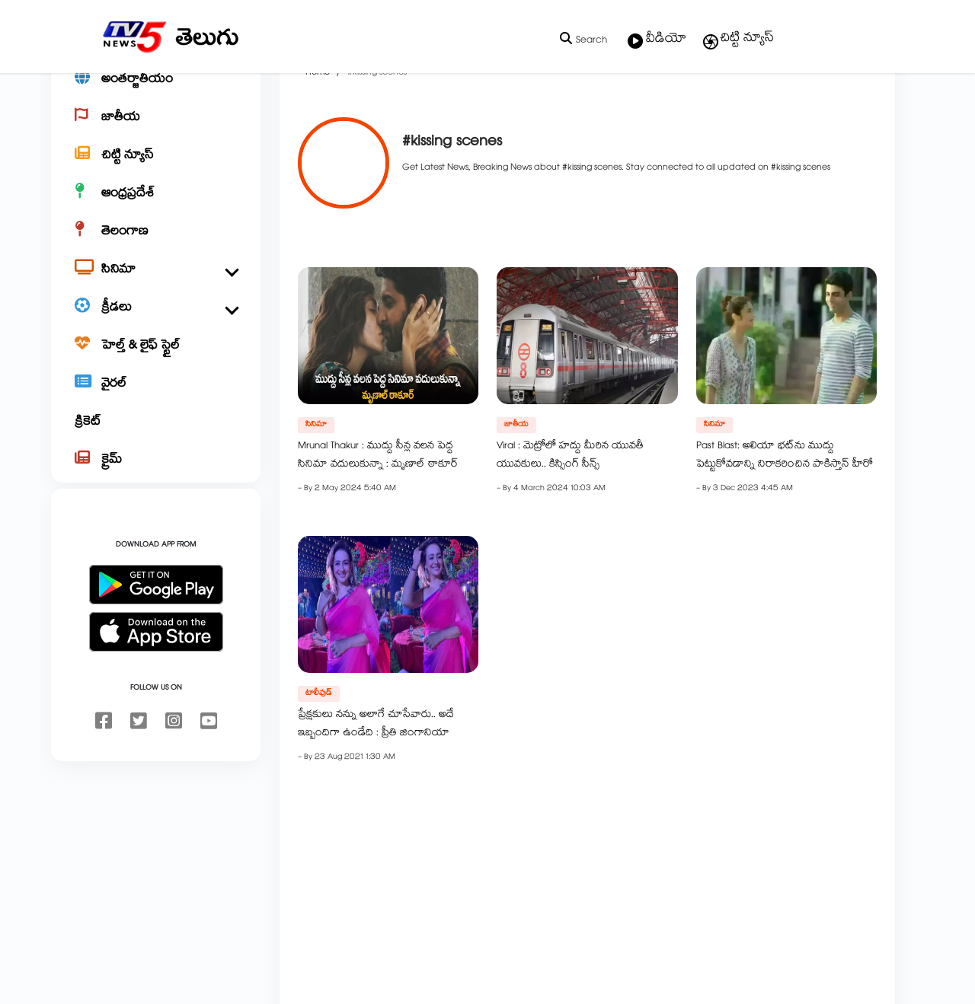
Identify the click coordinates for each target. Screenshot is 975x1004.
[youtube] (208, 776)
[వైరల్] (156, 438)
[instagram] (173, 776)
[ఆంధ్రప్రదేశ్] (156, 248)
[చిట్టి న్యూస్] (156, 210)
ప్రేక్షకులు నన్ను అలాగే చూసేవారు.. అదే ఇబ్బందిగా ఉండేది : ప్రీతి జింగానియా (376, 778)
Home (317, 126)
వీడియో (657, 40)
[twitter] (138, 776)
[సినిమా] (156, 324)
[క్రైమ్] (156, 514)
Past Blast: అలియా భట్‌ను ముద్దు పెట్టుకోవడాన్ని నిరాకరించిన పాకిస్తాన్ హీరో (784, 509)
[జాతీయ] (156, 172)
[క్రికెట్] (156, 476)
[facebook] (103, 776)
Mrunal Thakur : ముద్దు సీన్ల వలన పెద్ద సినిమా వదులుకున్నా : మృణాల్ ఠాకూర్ (378, 509)
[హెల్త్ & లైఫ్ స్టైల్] (156, 400)
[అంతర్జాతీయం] (156, 134)
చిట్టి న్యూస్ (738, 39)
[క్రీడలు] (156, 362)
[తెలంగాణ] (156, 286)
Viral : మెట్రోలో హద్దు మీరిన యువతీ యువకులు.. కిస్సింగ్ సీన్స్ (570, 509)
